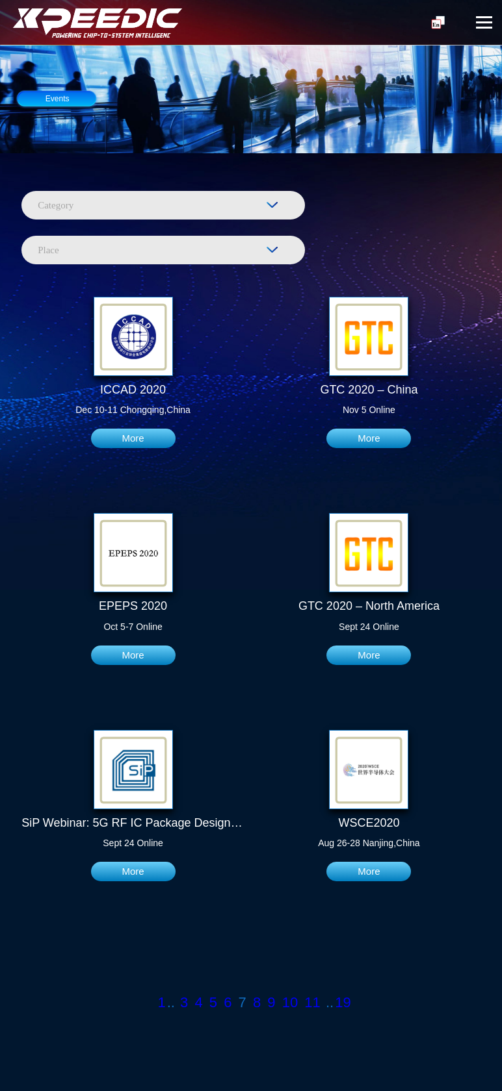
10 (290, 1002)
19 (342, 1002)
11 (312, 1002)
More (133, 438)
